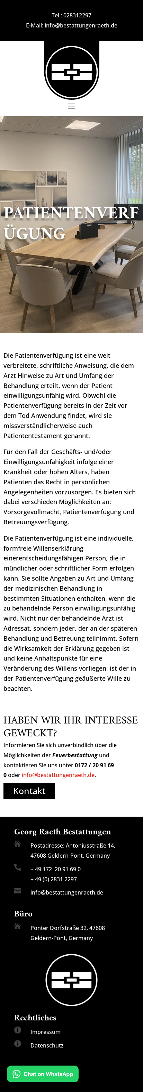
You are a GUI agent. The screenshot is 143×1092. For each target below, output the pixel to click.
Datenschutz (47, 1045)
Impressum (45, 1032)
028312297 (77, 15)
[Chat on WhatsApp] (43, 1075)
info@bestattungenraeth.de (81, 25)
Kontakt (29, 790)
